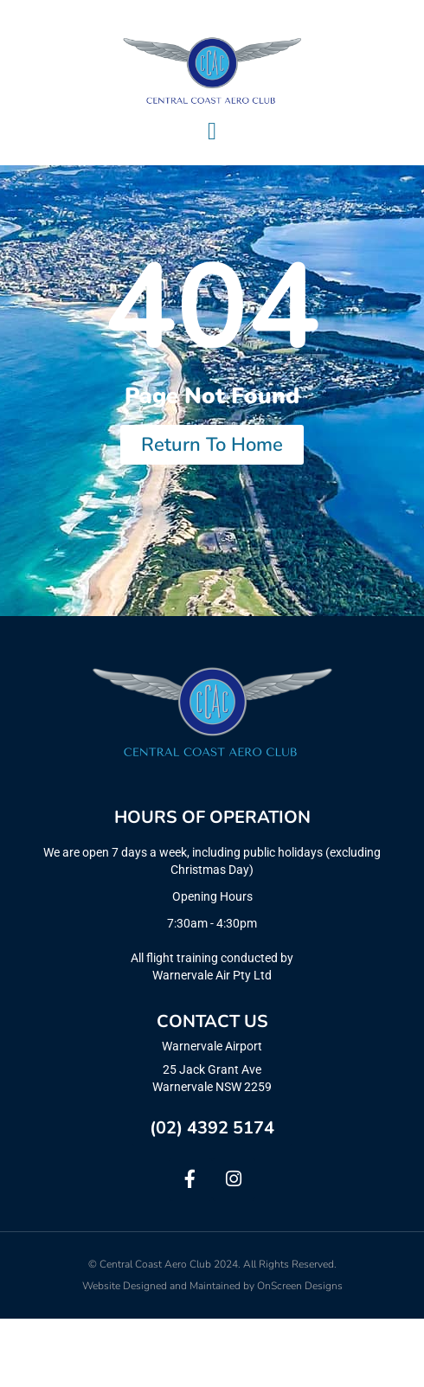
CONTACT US (212, 1090)
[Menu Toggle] (212, 131)
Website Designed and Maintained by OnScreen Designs (212, 1354)
